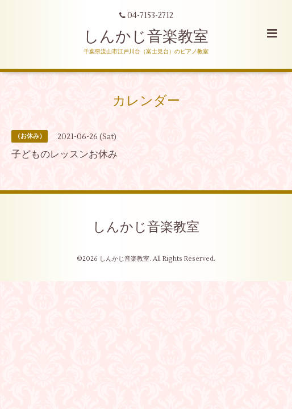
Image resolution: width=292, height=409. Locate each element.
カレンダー (146, 101)
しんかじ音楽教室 (146, 37)
